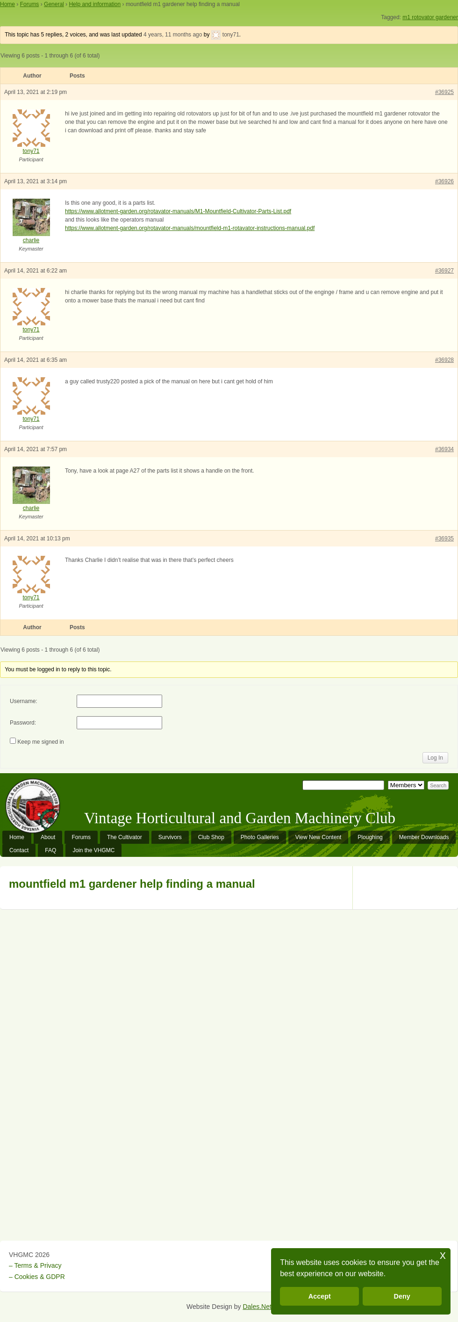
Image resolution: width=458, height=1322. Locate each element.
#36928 (444, 360)
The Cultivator (124, 837)
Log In (435, 757)
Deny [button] (402, 1296)
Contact (19, 850)
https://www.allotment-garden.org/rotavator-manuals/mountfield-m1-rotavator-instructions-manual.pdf (190, 228)
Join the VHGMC (93, 850)
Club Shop (211, 837)
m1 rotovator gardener (430, 17)
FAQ (50, 850)
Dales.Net (257, 1306)
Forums (29, 4)
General (54, 4)
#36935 (444, 538)
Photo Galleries (260, 837)
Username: (23, 701)
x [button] (443, 1254)
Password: (23, 722)
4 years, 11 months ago (172, 34)
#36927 (444, 270)
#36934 (444, 449)
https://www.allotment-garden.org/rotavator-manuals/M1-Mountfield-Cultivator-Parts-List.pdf (178, 211)
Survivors (170, 837)
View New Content (318, 837)
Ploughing (370, 837)
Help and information (95, 4)
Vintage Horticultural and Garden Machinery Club (239, 818)
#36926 (444, 181)
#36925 (444, 92)
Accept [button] (319, 1296)
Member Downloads (424, 837)
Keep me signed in (40, 742)
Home (7, 4)
